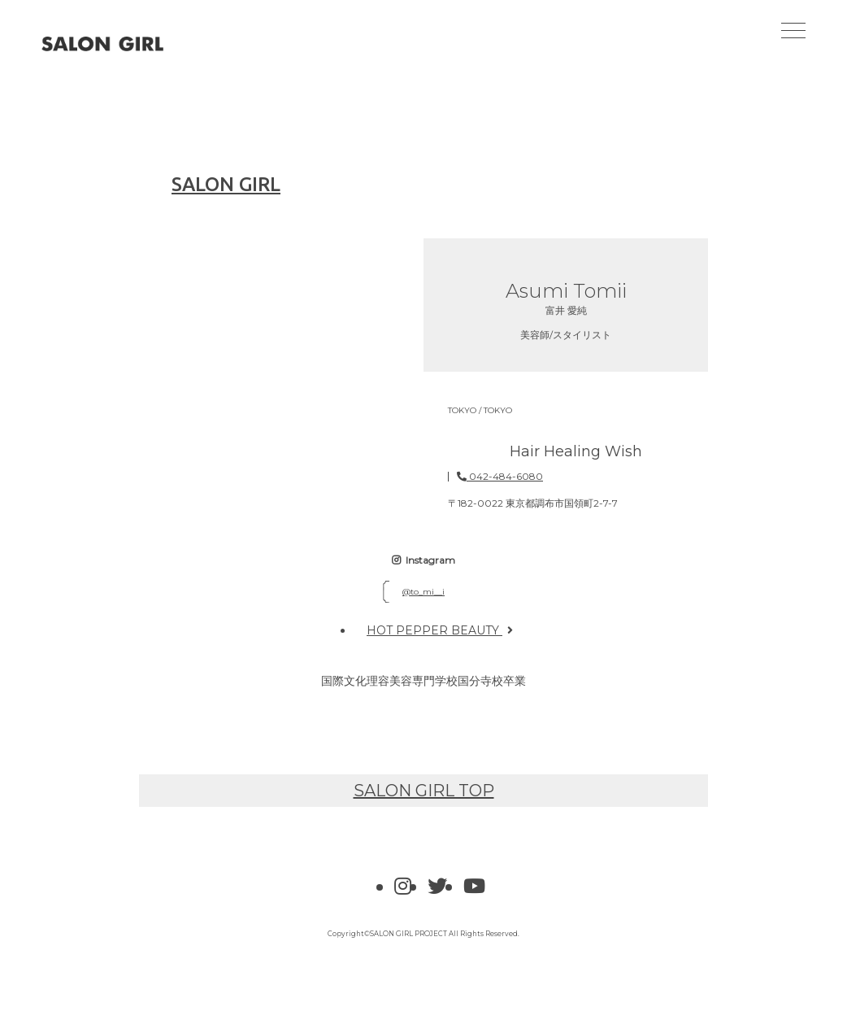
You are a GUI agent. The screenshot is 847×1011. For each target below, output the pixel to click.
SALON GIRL (209, 184)
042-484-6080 (500, 477)
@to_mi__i (423, 591)
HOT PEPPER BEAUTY (440, 630)
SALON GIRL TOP (424, 790)
